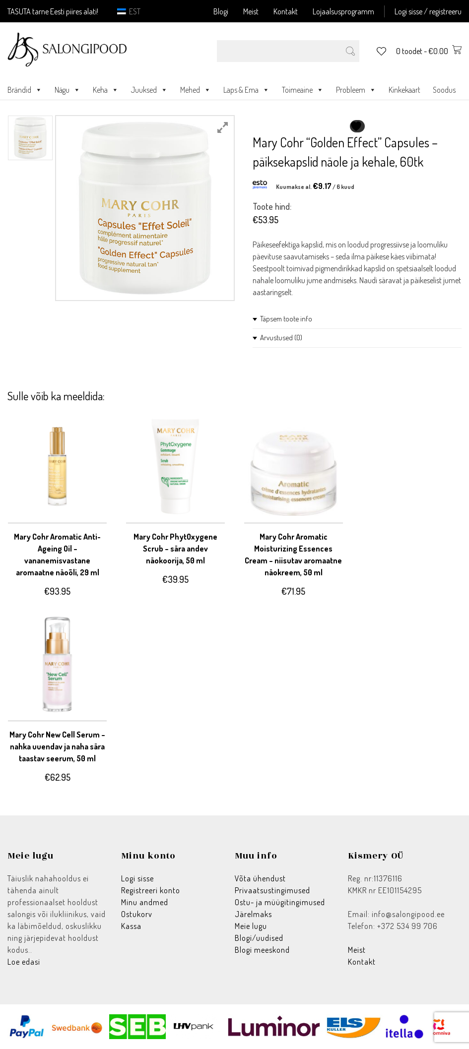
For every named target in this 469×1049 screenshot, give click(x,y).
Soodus (444, 90)
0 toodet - (429, 51)
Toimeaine (303, 90)
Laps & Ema (246, 90)
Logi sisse (137, 878)
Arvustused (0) (281, 337)
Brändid (24, 90)
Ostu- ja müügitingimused (280, 902)
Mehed (195, 90)
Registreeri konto (150, 890)
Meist (251, 11)
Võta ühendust (260, 878)
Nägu (67, 90)
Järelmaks (253, 914)
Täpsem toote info (286, 318)
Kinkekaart (404, 90)
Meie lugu (251, 926)
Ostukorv (136, 914)
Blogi (220, 11)
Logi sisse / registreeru (428, 11)
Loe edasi (23, 962)
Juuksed (149, 90)
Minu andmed (144, 902)
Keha (106, 90)
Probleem (356, 90)
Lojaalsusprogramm (343, 11)
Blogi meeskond (262, 950)
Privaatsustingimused (272, 890)
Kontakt (285, 11)
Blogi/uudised (259, 938)
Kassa (131, 926)
